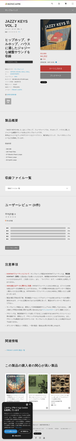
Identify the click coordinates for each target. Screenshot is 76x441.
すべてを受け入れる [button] (11, 431)
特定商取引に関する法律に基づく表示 (36, 428)
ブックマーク (55, 76)
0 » (19, 32)
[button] (17, 436)
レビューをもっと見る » (12, 247)
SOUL (23, 72)
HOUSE (18, 72)
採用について (38, 430)
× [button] (30, 404)
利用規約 (57, 428)
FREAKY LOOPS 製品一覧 (16, 350)
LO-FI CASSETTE (56, 401)
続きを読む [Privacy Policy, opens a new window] (19, 427)
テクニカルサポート (49, 310)
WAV (15, 76)
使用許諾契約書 (10, 94)
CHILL (28, 72)
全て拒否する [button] (24, 431)
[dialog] (17, 420)
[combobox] (27, 405)
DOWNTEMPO (14, 74)
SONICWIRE (13, 3)
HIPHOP (12, 72)
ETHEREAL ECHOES (13, 401)
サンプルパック (19, 69)
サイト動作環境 (49, 428)
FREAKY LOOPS (17, 89)
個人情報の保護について (66, 428)
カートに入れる (55, 68)
